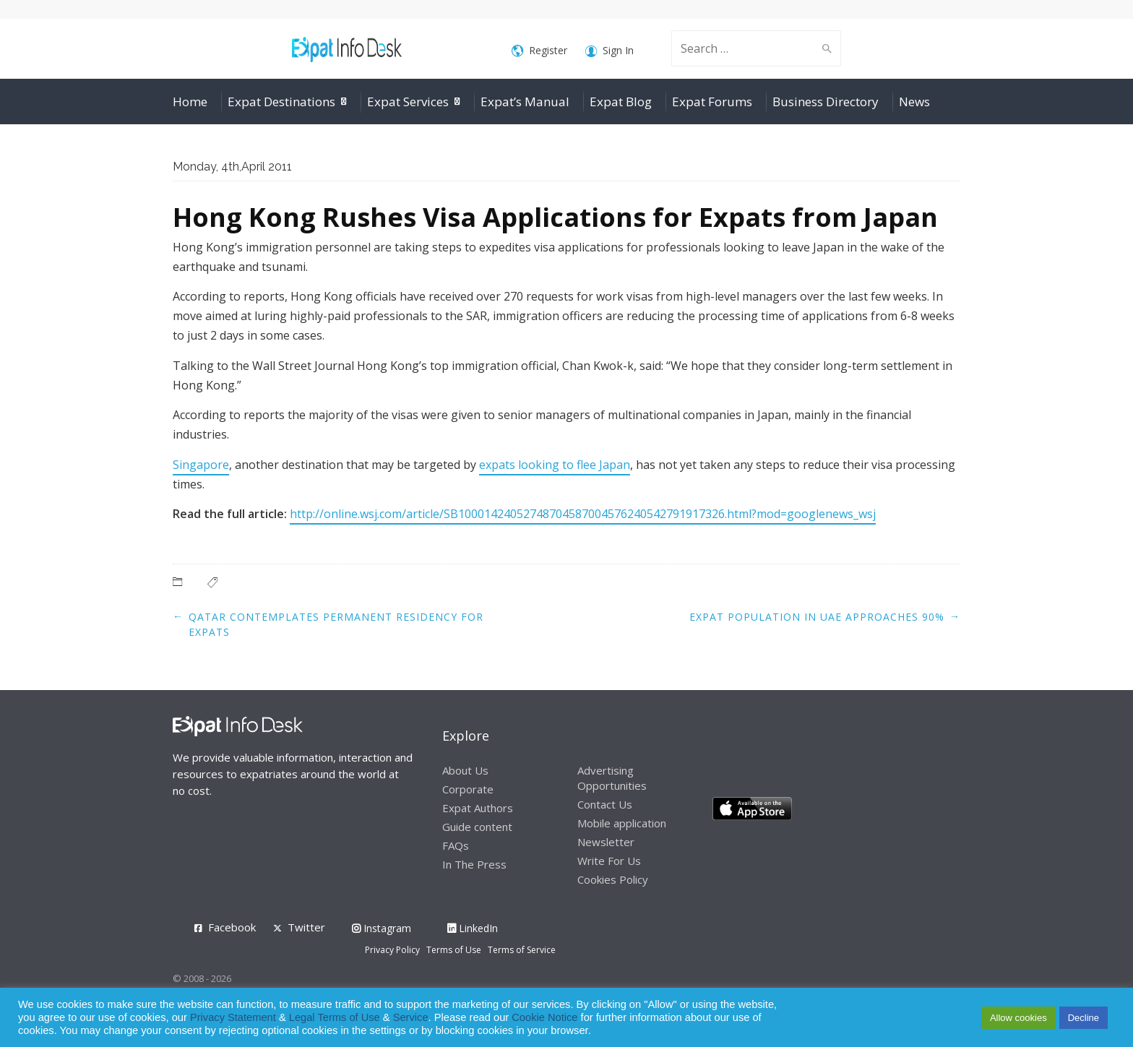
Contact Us (604, 804)
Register (539, 51)
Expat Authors (477, 808)
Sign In (609, 51)
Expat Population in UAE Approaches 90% (816, 617)
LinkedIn (472, 928)
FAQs (455, 845)
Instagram (381, 928)
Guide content (477, 826)
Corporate (468, 789)
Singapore (201, 465)
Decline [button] (1083, 1017)
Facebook (232, 927)
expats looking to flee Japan (554, 465)
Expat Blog (621, 101)
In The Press (474, 864)
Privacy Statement (233, 1017)
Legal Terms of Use (334, 1017)
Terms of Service (522, 950)
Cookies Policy (612, 879)
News (914, 101)
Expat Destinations (281, 101)
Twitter (306, 927)
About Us (465, 770)
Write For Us (609, 860)
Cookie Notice (544, 1017)
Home (190, 101)
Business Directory (825, 101)
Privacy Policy (392, 950)
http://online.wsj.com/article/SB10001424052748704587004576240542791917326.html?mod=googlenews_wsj (583, 514)
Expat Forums (712, 101)
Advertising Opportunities (612, 778)
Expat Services (408, 101)
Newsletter (605, 842)
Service (410, 1017)
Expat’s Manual (525, 101)
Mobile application (621, 823)
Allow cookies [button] (1018, 1017)
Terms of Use (453, 950)
